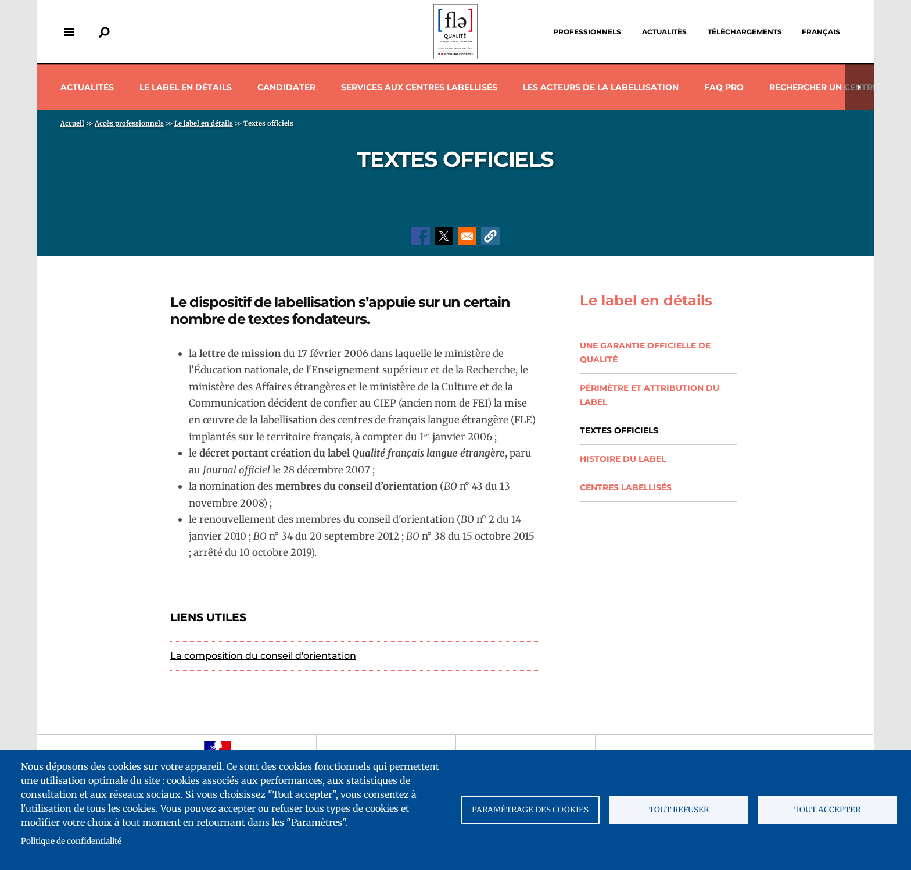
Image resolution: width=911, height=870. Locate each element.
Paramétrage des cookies (530, 810)
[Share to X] (444, 236)
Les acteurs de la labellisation (601, 87)
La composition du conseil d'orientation (263, 655)
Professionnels (587, 31)
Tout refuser (679, 810)
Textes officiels (619, 430)
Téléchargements (745, 31)
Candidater (286, 87)
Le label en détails (185, 87)
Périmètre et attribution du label (649, 395)
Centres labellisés (626, 487)
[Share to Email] (467, 236)
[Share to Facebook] (420, 236)
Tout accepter (827, 810)
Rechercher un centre (823, 87)
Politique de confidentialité (71, 841)
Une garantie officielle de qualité (645, 352)
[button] (490, 236)
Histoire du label (623, 459)
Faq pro (724, 87)
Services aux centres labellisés (419, 87)
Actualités (664, 31)
